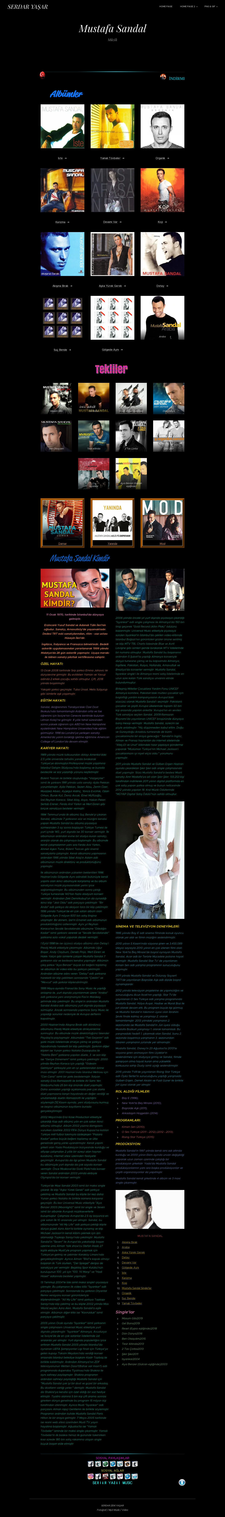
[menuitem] (167, 6)
